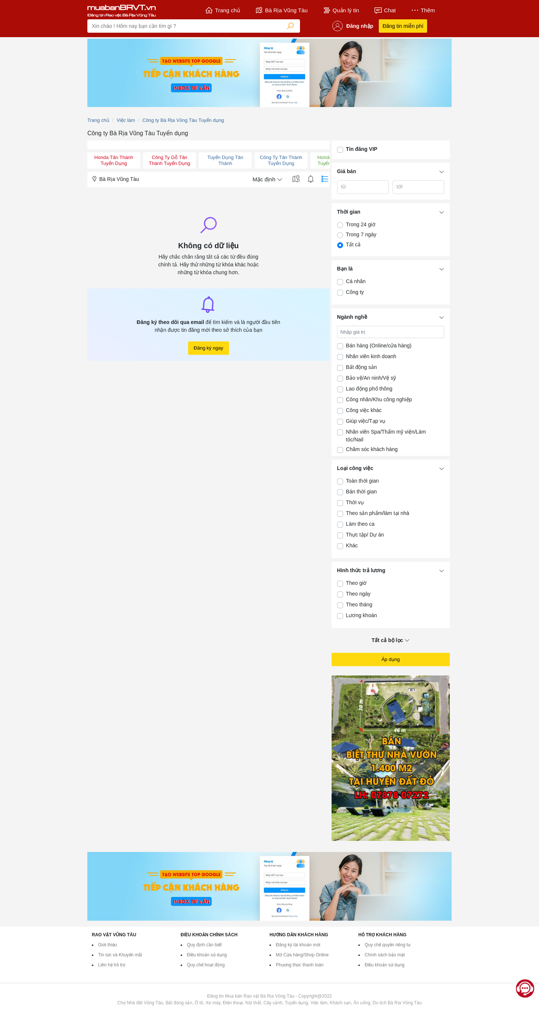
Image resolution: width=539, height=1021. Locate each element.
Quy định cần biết (204, 944)
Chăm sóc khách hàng (372, 449)
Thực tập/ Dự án (365, 535)
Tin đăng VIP (362, 149)
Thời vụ (355, 502)
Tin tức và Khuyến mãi (120, 954)
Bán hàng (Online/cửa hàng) (378, 346)
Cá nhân (356, 281)
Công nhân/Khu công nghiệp (379, 399)
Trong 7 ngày (361, 234)
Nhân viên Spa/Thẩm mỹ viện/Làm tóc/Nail (386, 436)
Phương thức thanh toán (299, 964)
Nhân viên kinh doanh (371, 356)
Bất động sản (361, 367)
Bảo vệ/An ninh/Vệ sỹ (371, 378)
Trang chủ (222, 10)
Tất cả (353, 244)
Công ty (355, 292)
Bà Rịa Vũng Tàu (281, 10)
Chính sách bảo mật (385, 954)
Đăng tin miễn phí (403, 26)
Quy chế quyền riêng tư (387, 944)
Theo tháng (359, 604)
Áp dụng (390, 659)
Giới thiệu (107, 944)
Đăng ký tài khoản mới (298, 944)
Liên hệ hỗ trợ (111, 964)
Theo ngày (358, 594)
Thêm (423, 10)
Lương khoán (361, 615)
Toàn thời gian (362, 481)
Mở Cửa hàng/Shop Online (302, 954)
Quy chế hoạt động (206, 964)
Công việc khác (364, 410)
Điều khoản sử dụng (207, 954)
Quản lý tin (341, 10)
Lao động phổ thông (369, 389)
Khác (352, 545)
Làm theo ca (360, 524)
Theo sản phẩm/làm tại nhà (377, 513)
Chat (385, 10)
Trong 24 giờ (360, 224)
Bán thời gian (361, 492)
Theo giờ (356, 583)
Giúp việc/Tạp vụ (366, 421)
